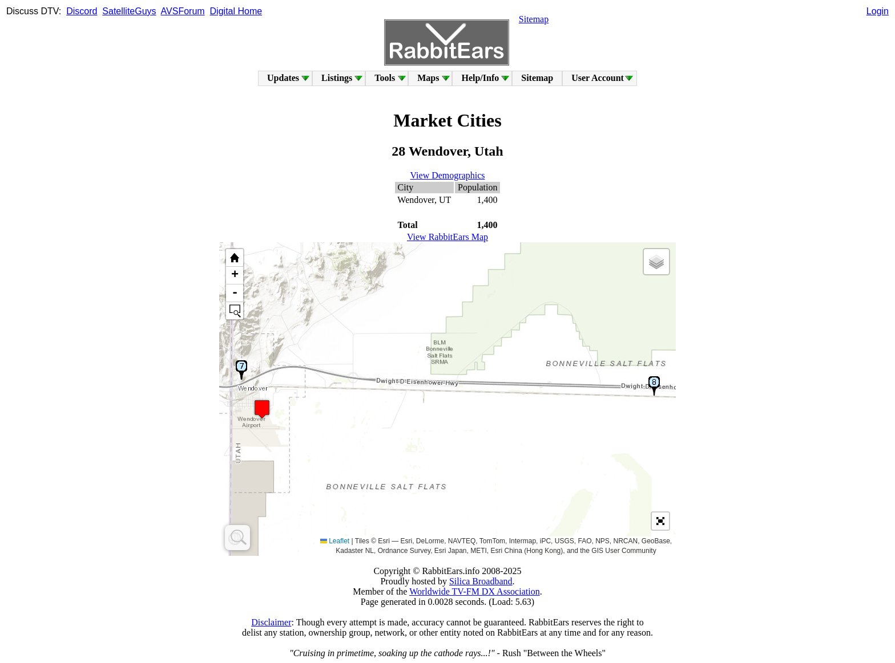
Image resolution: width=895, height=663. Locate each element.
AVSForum (183, 11)
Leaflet (334, 541)
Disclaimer (271, 622)
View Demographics (447, 175)
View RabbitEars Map (447, 237)
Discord (81, 11)
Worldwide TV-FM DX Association (474, 591)
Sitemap (534, 19)
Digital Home (236, 11)
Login (877, 11)
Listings (336, 78)
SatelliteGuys (129, 11)
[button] (262, 409)
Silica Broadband (481, 581)
